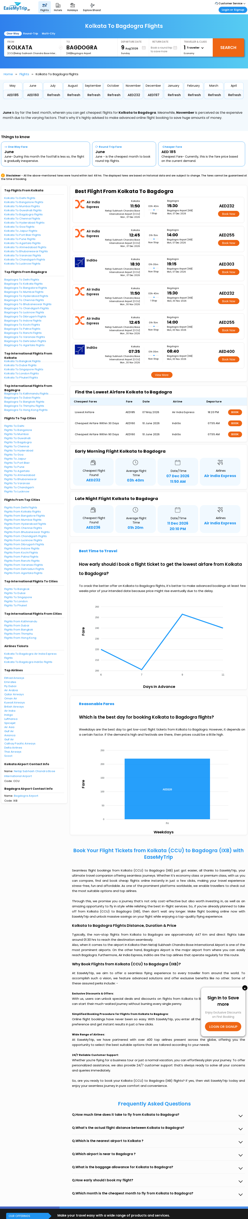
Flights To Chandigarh (19, 487)
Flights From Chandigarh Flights (25, 536)
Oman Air (10, 698)
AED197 (153, 95)
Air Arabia (11, 690)
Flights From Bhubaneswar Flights (27, 532)
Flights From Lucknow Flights (23, 540)
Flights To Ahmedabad (19, 475)
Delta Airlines (13, 748)
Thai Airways (13, 752)
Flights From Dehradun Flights (24, 569)
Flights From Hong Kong (20, 638)
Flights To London (16, 601)
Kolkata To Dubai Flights (20, 365)
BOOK (235, 412)
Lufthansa (10, 719)
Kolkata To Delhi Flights (19, 198)
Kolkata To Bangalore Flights (23, 202)
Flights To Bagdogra (18, 442)
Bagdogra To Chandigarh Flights (26, 308)
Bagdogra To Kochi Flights (22, 325)
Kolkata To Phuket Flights (21, 377)
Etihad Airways (14, 678)
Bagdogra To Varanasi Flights (24, 337)
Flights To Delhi (14, 426)
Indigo (8, 715)
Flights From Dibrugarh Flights (24, 544)
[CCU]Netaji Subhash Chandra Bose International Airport (32, 53)
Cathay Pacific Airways (20, 743)
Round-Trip (30, 33)
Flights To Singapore (18, 597)
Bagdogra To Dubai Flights (22, 398)
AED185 (13, 95)
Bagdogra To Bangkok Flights (24, 402)
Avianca (10, 735)
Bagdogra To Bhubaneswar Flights (28, 304)
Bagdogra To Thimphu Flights (24, 406)
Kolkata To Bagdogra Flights (23, 214)
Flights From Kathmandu (20, 621)
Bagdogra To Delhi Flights (21, 280)
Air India (9, 711)
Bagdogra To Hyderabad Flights (26, 296)
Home (8, 74)
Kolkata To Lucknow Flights (22, 264)
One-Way (13, 33)
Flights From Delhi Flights (20, 507)
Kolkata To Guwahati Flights (23, 210)
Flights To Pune (14, 467)
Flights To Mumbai (16, 434)
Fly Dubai (10, 686)
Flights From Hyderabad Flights (25, 524)
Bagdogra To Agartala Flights (24, 345)
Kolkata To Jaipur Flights (21, 231)
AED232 (134, 95)
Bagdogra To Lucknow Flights (24, 312)
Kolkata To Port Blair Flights (22, 235)
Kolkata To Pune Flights (20, 239)
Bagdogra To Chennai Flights (24, 300)
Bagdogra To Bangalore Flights (25, 288)
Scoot (8, 756)
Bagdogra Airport (26, 796)
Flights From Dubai (16, 625)
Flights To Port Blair (17, 463)
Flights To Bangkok (17, 589)
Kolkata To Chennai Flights (22, 218)
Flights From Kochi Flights (21, 552)
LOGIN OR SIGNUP (223, 1026)
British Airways (14, 707)
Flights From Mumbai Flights (23, 520)
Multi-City (48, 33)
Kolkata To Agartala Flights (22, 243)
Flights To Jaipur (15, 459)
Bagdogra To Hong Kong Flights (26, 410)
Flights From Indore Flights (22, 548)
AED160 (33, 95)
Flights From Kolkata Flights (22, 512)
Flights (24, 74)
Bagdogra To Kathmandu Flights (26, 393)
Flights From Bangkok (18, 630)
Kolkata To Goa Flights (19, 227)
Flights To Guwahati (17, 438)
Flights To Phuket (15, 605)
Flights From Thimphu (18, 634)
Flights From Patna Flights (21, 557)
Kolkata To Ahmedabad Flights (25, 247)
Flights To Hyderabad (18, 450)
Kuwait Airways (14, 702)
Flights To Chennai (16, 446)
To (68, 41)
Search (228, 47)
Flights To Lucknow (17, 491)
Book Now (228, 214)
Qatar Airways (14, 694)
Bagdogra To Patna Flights (22, 329)
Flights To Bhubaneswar (20, 479)
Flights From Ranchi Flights (22, 561)
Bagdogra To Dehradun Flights (25, 341)
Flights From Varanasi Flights (23, 565)
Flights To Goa (14, 455)
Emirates (10, 682)
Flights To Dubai (15, 593)
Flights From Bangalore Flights (24, 516)
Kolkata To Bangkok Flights (22, 361)
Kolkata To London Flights (21, 373)
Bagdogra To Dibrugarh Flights (25, 316)
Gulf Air (9, 731)
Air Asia (9, 727)
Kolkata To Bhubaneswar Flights (26, 251)
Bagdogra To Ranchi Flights (23, 333)
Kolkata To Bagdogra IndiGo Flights (28, 662)
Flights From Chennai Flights (23, 528)
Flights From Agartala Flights (23, 573)
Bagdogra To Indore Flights (23, 321)
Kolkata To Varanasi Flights (22, 255)
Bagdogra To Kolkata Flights (23, 284)
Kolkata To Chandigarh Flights (24, 259)
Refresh (53, 95)
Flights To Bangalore (18, 430)
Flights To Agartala (17, 471)
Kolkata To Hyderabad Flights (24, 223)
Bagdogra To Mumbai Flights (24, 292)
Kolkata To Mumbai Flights (22, 206)
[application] (158, 639)
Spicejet (10, 723)
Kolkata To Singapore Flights (23, 369)
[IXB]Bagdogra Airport (78, 53)
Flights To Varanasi (17, 483)
